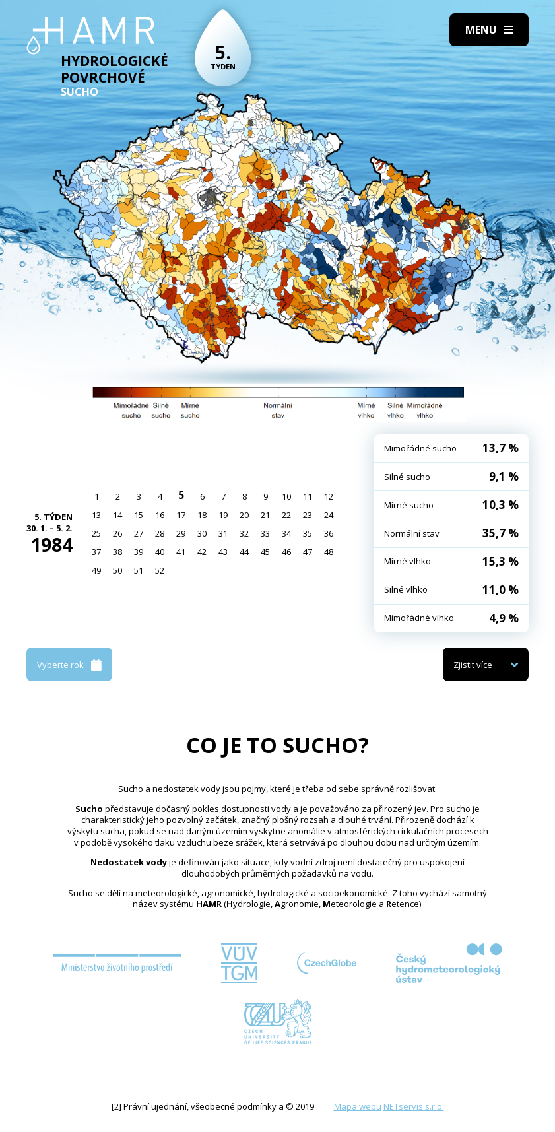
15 (138, 515)
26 (117, 533)
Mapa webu (357, 1106)
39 (138, 552)
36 (328, 533)
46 (286, 552)
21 (265, 515)
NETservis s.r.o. (413, 1106)
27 (138, 533)
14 (117, 515)
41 (180, 552)
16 (159, 515)
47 (307, 552)
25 (96, 533)
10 (286, 496)
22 (286, 515)
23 (307, 515)
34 (286, 533)
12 (328, 496)
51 (138, 570)
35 (307, 533)
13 (96, 515)
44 (244, 552)
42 (202, 552)
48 (328, 552)
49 (96, 570)
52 (159, 570)
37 (96, 552)
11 (307, 496)
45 (265, 552)
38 (117, 552)
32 (244, 533)
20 (244, 515)
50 (117, 570)
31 (223, 533)
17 (180, 515)
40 (159, 552)
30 (202, 533)
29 (180, 533)
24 (328, 515)
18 (202, 515)
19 (223, 515)
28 (159, 533)
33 (265, 533)
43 (223, 552)
